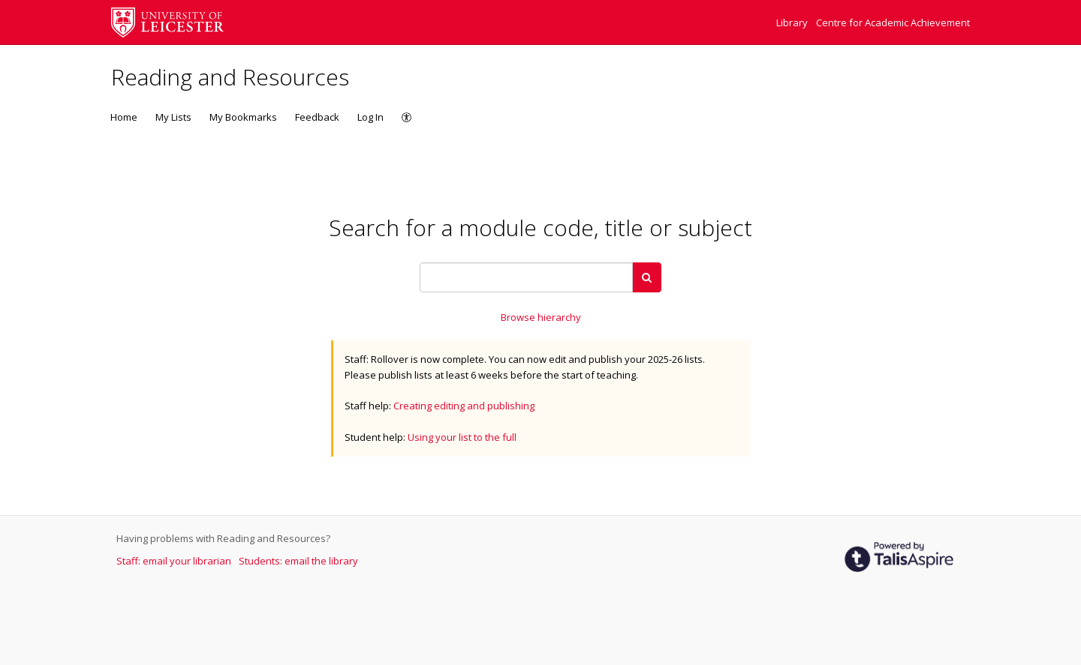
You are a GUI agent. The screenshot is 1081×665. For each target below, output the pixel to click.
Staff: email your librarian (174, 561)
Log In (370, 117)
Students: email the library (298, 561)
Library (793, 22)
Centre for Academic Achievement (893, 22)
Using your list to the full (462, 437)
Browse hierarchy (541, 317)
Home (123, 117)
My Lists (173, 117)
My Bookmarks (243, 117)
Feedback (317, 117)
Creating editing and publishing (463, 405)
